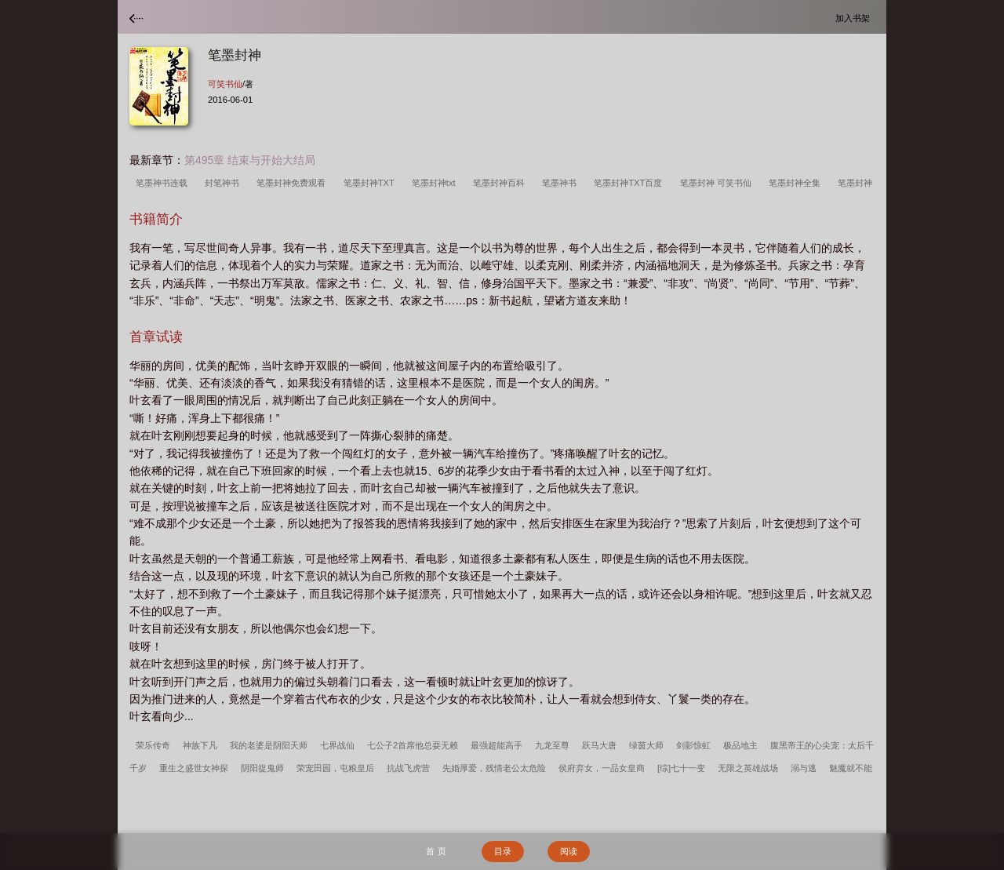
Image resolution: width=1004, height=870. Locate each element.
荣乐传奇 (153, 745)
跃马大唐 (599, 745)
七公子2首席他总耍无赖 (412, 745)
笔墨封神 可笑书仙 (718, 182)
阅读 (568, 851)
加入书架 (855, 17)
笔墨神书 (561, 182)
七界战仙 (337, 745)
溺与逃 (804, 768)
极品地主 (740, 745)
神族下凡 (200, 745)
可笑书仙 (225, 84)
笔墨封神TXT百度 (630, 182)
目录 (502, 851)
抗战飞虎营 (408, 768)
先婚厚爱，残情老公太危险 (494, 768)
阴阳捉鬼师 (262, 768)
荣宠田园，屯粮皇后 (335, 768)
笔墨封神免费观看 (293, 182)
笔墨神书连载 (164, 182)
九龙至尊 (552, 745)
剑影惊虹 (693, 745)
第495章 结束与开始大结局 (249, 160)
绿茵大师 (646, 745)
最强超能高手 (496, 745)
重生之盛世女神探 (193, 768)
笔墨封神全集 (797, 182)
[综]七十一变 (681, 768)
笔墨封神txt (436, 182)
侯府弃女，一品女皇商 (601, 768)
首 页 (436, 851)
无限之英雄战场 (748, 768)
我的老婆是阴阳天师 (268, 745)
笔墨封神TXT (371, 182)
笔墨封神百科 (501, 182)
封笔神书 (224, 182)
